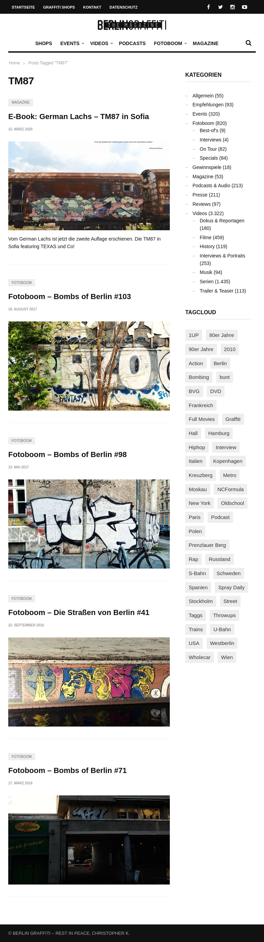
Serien (206, 281)
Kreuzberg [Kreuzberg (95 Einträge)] (200, 475)
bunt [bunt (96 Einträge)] (225, 377)
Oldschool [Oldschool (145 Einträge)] (232, 503)
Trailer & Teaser (216, 291)
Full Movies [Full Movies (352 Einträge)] (202, 419)
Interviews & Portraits (222, 255)
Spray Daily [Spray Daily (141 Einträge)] (231, 587)
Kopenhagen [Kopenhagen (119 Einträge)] (227, 461)
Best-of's (209, 130)
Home (14, 63)
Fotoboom (170, 43)
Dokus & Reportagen (222, 220)
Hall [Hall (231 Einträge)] (193, 433)
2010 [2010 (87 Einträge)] (229, 349)
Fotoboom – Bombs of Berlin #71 (67, 770)
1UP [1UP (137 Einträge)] (194, 335)
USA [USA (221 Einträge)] (194, 643)
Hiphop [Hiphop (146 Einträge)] (197, 447)
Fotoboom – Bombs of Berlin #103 (69, 296)
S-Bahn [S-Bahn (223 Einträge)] (197, 573)
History (207, 246)
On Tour (208, 149)
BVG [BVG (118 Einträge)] (194, 391)
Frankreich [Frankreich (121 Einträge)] (201, 405)
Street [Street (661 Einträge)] (230, 601)
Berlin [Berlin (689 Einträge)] (220, 363)
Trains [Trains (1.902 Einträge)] (196, 629)
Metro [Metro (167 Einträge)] (229, 475)
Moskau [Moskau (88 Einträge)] (198, 489)
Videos (101, 43)
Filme (205, 237)
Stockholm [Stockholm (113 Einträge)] (201, 601)
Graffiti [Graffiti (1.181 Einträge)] (233, 419)
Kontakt (92, 7)
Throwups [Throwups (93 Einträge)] (224, 615)
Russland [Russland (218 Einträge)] (219, 559)
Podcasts (132, 43)
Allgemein (202, 95)
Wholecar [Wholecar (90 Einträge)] (199, 657)
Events (71, 43)
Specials (209, 158)
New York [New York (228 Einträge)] (199, 503)
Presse (200, 195)
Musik (206, 272)
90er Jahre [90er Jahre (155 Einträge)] (201, 349)
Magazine (206, 43)
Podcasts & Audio (211, 185)
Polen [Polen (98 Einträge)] (195, 531)
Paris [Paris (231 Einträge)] (194, 517)
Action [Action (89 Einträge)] (196, 363)
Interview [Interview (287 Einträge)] (226, 447)
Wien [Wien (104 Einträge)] (227, 657)
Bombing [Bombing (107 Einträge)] (199, 377)
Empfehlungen (207, 104)
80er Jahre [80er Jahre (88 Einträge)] (221, 335)
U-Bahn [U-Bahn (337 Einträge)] (222, 629)
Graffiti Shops (59, 7)
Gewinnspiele (206, 167)
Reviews (201, 204)
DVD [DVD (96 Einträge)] (215, 391)
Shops (43, 43)
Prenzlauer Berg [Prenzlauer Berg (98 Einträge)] (207, 545)
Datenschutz (124, 7)
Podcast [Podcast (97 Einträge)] (220, 517)
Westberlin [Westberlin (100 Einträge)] (222, 643)
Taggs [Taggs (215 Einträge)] (195, 615)
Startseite (23, 7)
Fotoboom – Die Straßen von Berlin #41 (79, 612)
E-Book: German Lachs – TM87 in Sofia (78, 116)
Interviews (210, 139)
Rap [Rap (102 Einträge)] (193, 559)
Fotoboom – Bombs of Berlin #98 (67, 454)
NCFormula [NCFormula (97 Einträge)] (230, 489)
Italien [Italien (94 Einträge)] (195, 461)
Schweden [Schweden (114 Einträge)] (229, 573)
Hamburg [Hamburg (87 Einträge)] (219, 433)
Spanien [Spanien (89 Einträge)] (198, 587)
